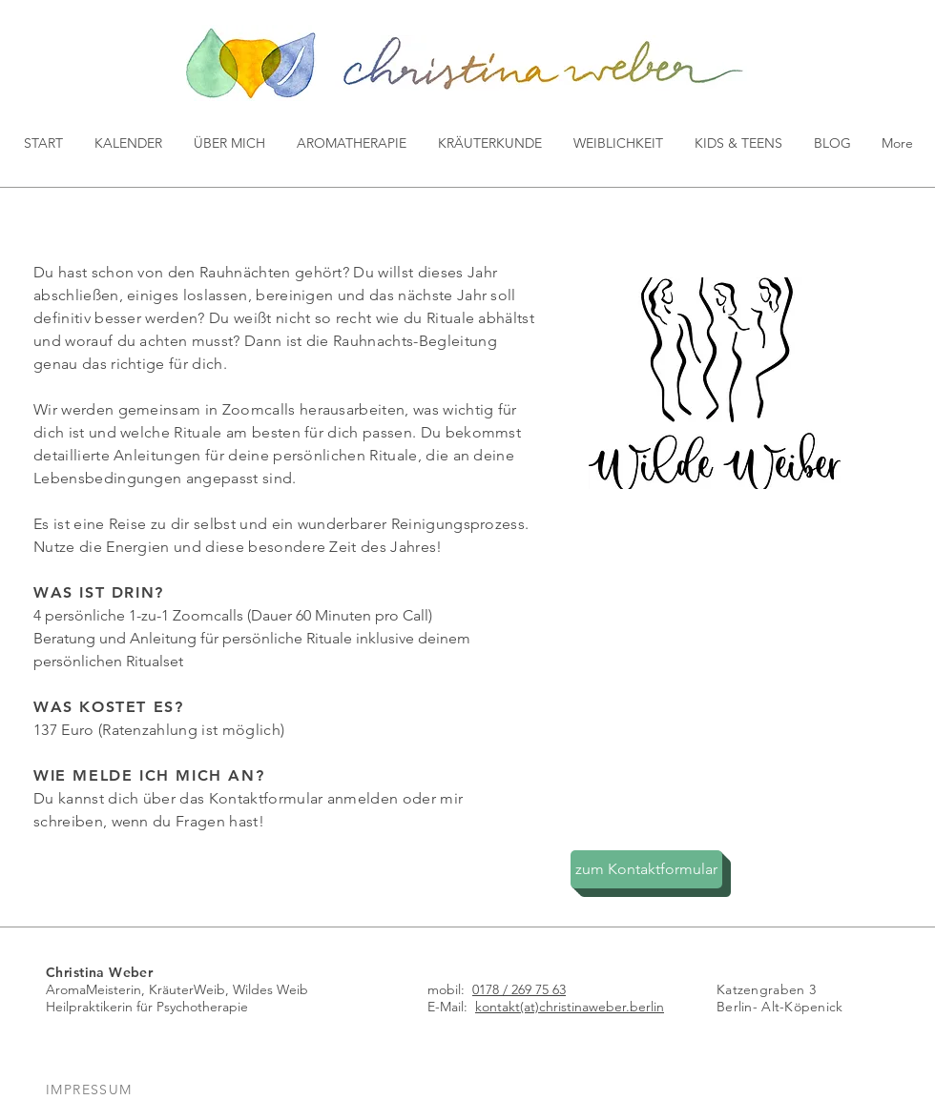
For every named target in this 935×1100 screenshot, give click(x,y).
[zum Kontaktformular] (646, 869)
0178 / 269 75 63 (519, 989)
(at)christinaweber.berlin (592, 1006)
